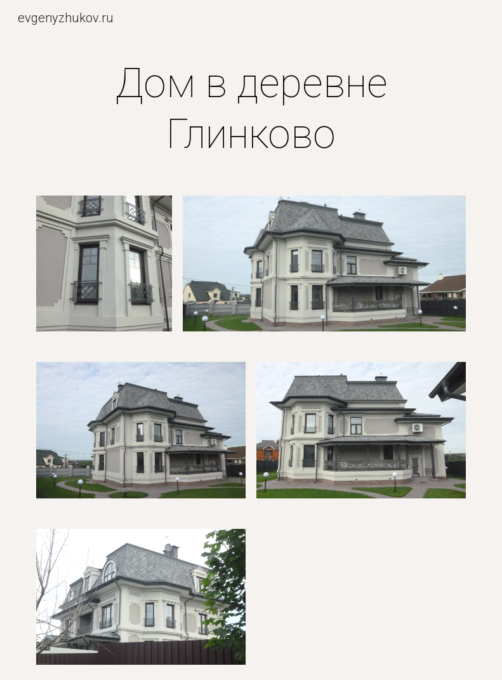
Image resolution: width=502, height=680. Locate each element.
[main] (251, 109)
